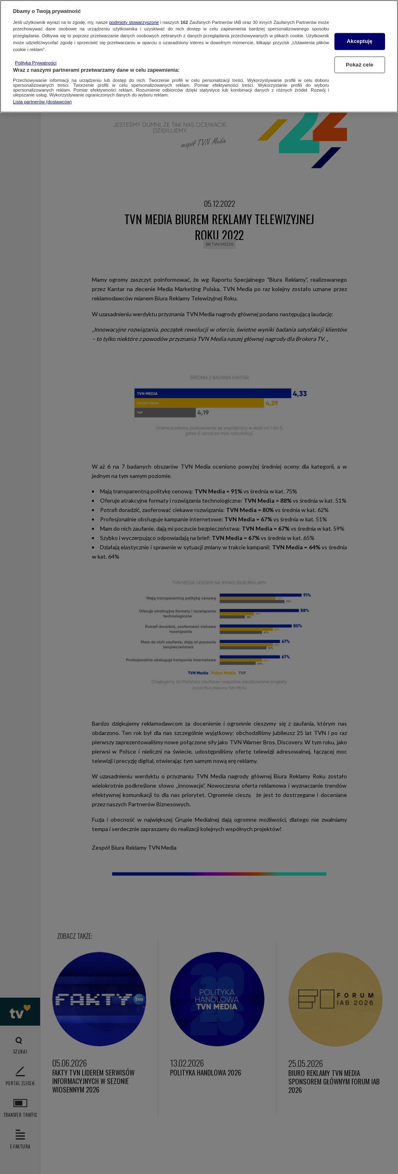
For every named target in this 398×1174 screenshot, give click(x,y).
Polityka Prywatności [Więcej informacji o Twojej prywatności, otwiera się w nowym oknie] (36, 62)
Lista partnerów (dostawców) (42, 101)
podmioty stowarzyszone (134, 22)
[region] (199, 56)
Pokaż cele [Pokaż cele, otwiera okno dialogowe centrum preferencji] (359, 65)
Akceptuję (359, 42)
